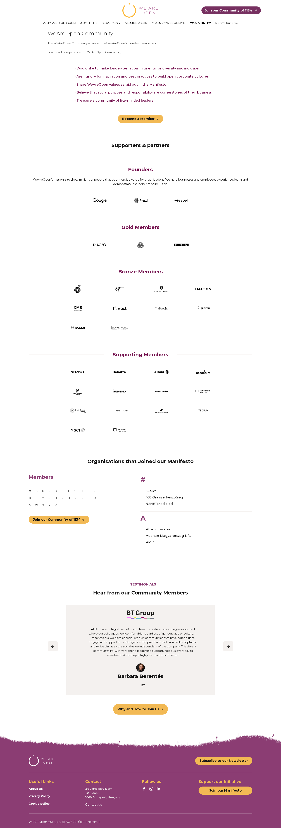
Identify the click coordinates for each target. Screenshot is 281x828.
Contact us (93, 804)
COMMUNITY (200, 23)
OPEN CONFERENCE (168, 23)
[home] (140, 10)
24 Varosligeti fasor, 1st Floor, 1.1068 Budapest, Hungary (102, 793)
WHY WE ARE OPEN (59, 23)
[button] (111, 23)
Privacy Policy (39, 796)
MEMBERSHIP (136, 23)
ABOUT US (88, 23)
